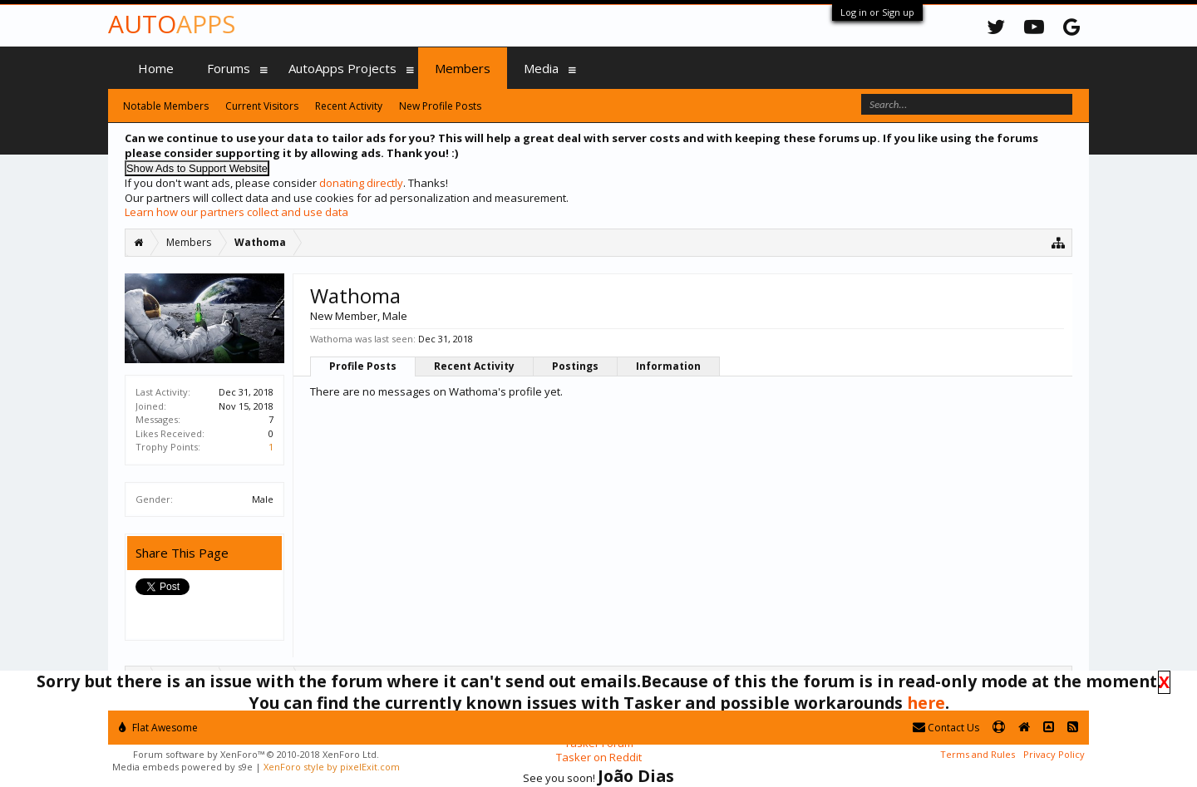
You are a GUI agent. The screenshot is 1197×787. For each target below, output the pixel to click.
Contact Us (946, 728)
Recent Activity (474, 366)
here (926, 702)
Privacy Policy (1054, 754)
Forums (228, 68)
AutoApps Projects (342, 68)
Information (668, 366)
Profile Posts (363, 366)
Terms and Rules (977, 754)
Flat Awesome (158, 728)
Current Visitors (261, 106)
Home (156, 68)
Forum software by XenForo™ (256, 754)
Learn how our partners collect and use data (236, 211)
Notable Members (166, 106)
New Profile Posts (440, 106)
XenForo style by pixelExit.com (332, 766)
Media (541, 68)
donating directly (361, 182)
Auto (171, 24)
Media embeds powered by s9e (182, 766)
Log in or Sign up (877, 12)
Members (462, 68)
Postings (575, 366)
